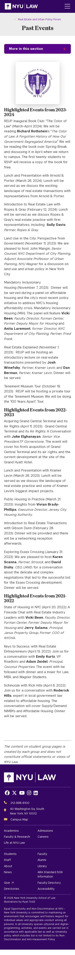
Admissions (45, 830)
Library (42, 866)
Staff (7, 860)
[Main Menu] (67, 6)
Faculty (42, 854)
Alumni (42, 860)
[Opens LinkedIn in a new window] (36, 792)
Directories (11, 889)
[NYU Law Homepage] (21, 6)
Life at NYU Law (14, 842)
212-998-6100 (19, 803)
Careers (43, 836)
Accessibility (46, 889)
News (8, 872)
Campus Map (19, 819)
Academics (11, 830)
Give (7, 883)
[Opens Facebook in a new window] (7, 792)
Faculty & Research (17, 836)
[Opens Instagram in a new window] (29, 792)
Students (10, 854)
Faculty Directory (49, 883)
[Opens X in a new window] (14, 792)
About (8, 866)
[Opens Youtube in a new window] (22, 792)
